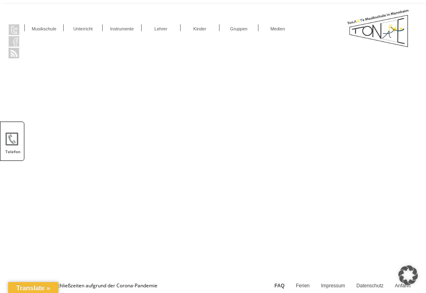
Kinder (200, 28)
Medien (277, 28)
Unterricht (83, 28)
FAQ (280, 286)
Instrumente (121, 28)
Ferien (303, 286)
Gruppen (238, 28)
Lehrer (161, 28)
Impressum (333, 286)
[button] (408, 275)
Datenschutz (370, 286)
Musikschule (44, 28)
